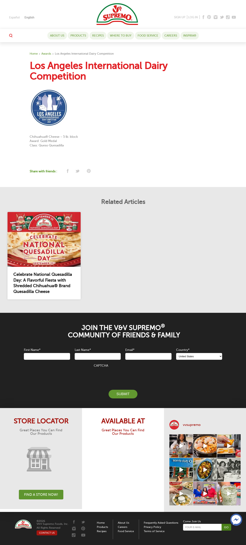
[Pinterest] (208, 17)
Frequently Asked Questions (161, 522)
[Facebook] (203, 17)
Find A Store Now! (41, 495)
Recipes (98, 35)
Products (78, 35)
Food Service (148, 35)
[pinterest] (88, 171)
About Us (57, 35)
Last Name (83, 350)
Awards (46, 53)
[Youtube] (233, 17)
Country (182, 350)
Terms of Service (154, 531)
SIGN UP (179, 17)
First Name (32, 350)
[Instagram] (215, 17)
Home (34, 53)
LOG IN (193, 17)
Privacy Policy (152, 527)
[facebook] (67, 171)
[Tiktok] (228, 17)
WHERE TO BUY (120, 35)
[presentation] (123, 376)
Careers (170, 35)
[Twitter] (222, 17)
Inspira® (189, 35)
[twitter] (77, 171)
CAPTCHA (101, 365)
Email (129, 350)
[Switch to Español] (14, 18)
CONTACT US (47, 532)
